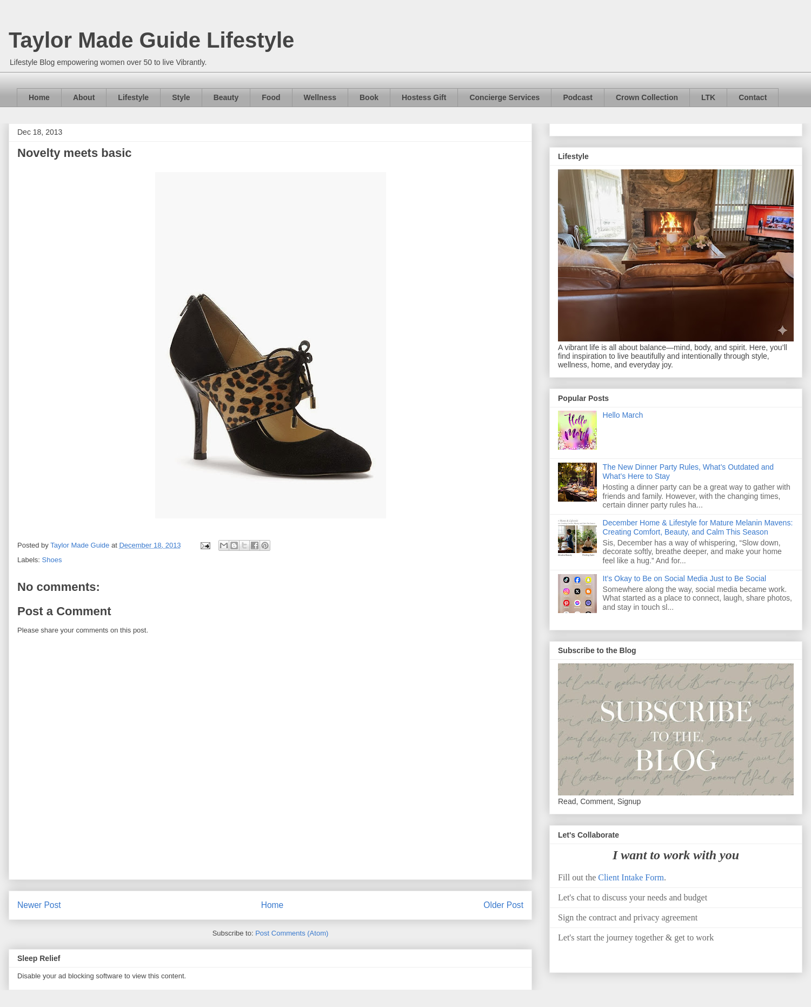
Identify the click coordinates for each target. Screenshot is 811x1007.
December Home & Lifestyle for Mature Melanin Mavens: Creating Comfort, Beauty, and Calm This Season (698, 527)
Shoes (52, 560)
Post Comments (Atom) (291, 933)
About (84, 97)
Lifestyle (133, 97)
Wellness (320, 97)
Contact (753, 97)
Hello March (623, 415)
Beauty (226, 97)
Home (39, 97)
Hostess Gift (424, 97)
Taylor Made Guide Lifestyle (151, 40)
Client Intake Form (631, 877)
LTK (708, 97)
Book (369, 97)
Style (181, 97)
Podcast (577, 97)
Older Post (503, 905)
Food (271, 97)
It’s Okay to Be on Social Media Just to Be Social (684, 578)
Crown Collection (647, 97)
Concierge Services (504, 97)
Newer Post (39, 905)
